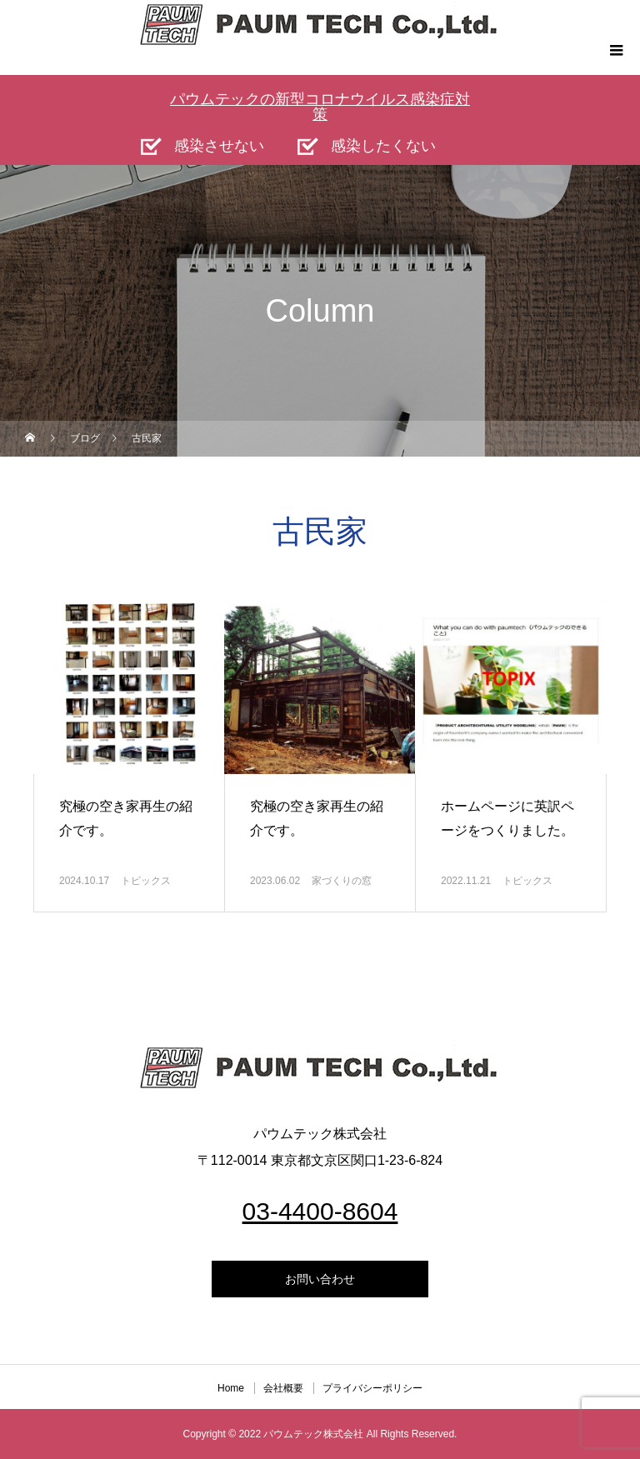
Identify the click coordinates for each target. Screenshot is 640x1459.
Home (231, 1388)
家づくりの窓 (342, 881)
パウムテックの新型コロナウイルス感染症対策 (320, 106)
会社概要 (283, 1388)
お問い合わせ (320, 1279)
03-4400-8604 (320, 1211)
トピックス (146, 881)
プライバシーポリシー (372, 1388)
